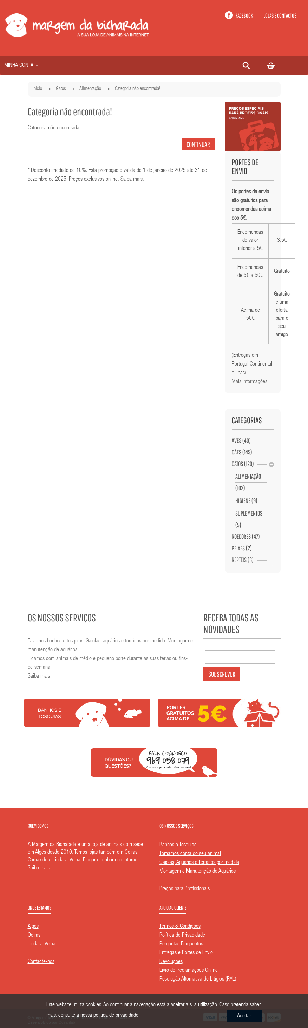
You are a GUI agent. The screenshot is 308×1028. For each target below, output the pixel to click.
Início (37, 88)
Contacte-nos (41, 962)
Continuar (198, 144)
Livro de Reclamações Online (188, 971)
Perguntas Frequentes (181, 944)
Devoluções (171, 962)
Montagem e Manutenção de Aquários (197, 871)
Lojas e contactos (279, 15)
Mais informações (249, 382)
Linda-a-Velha (41, 944)
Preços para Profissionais (184, 889)
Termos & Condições (180, 927)
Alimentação (90, 88)
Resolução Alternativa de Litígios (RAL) (197, 979)
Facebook (244, 15)
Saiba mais (131, 179)
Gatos (61, 88)
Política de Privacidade (182, 935)
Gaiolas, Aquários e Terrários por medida (199, 863)
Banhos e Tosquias (177, 845)
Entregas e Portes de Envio (186, 953)
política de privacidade (115, 1016)
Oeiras (34, 935)
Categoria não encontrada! (137, 88)
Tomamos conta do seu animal (190, 854)
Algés (33, 927)
